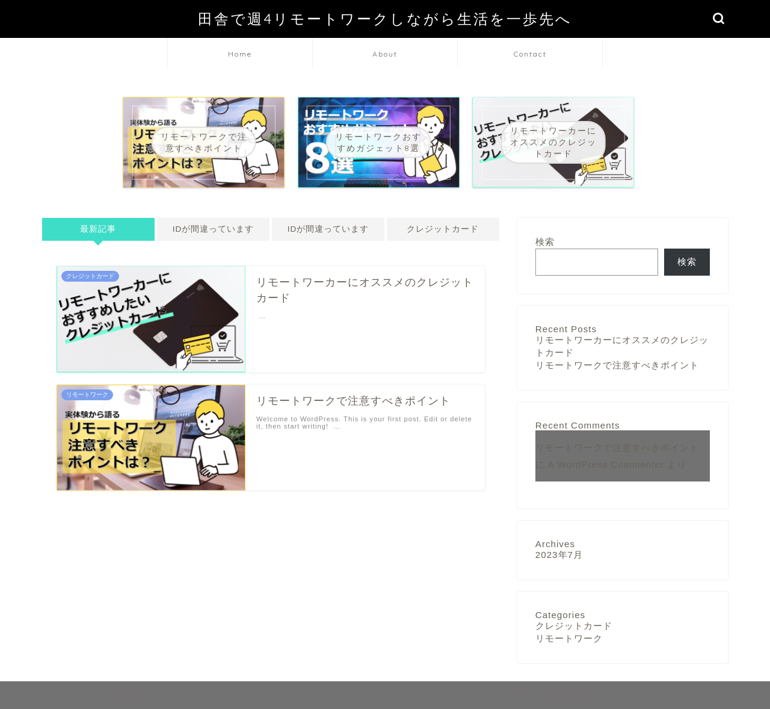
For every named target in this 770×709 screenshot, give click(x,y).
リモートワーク (569, 638)
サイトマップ (73, 694)
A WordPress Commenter (606, 464)
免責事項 (128, 694)
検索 (545, 242)
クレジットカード (443, 229)
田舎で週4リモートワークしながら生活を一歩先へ (385, 19)
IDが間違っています (213, 229)
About (385, 53)
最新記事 (98, 229)
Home (240, 53)
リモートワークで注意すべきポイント (617, 365)
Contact (530, 53)
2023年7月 (559, 555)
